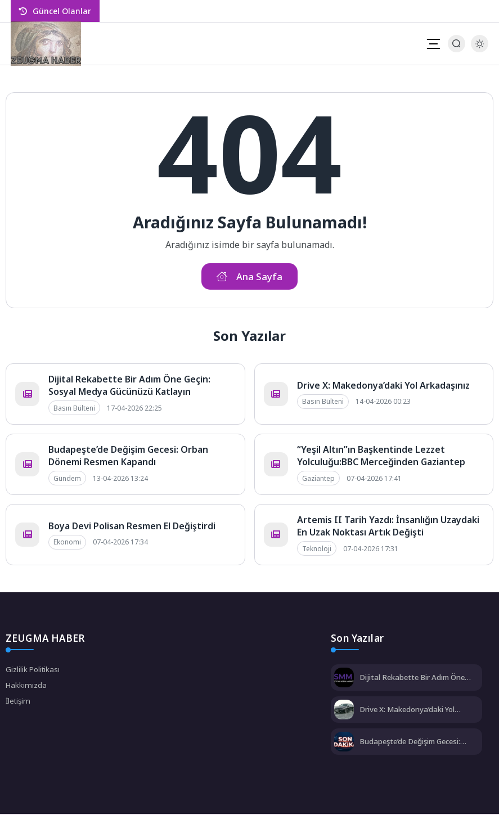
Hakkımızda (26, 687)
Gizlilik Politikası (34, 670)
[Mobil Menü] (433, 44)
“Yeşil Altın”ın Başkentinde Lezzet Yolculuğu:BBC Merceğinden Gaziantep (381, 456)
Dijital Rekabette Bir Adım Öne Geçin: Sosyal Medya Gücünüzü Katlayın (129, 386)
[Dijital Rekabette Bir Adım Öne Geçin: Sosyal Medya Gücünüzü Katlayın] (344, 680)
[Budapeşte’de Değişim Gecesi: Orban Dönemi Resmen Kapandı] (344, 744)
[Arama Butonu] (456, 43)
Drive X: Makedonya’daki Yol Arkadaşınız (383, 386)
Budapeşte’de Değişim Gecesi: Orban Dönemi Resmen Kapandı (128, 456)
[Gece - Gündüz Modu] (479, 49)
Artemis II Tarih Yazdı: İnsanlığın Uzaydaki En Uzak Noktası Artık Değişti (388, 527)
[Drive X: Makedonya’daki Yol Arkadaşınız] (344, 712)
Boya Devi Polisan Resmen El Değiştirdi (131, 527)
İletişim (19, 703)
